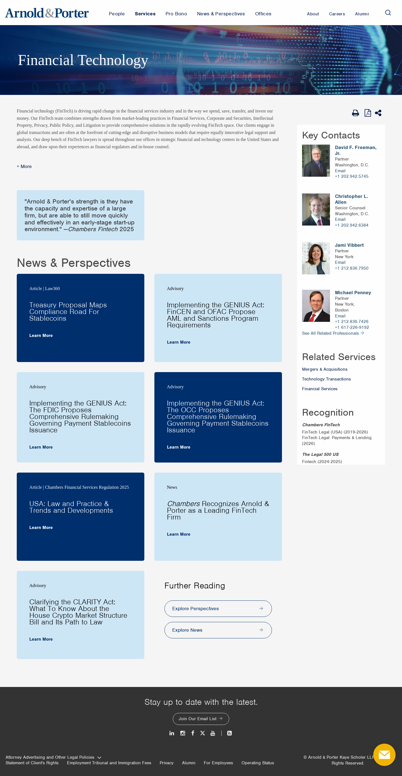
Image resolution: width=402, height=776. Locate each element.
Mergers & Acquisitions (325, 369)
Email (340, 171)
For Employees (218, 763)
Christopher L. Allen (351, 199)
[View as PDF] (368, 112)
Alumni (188, 763)
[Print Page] (357, 113)
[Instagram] (183, 733)
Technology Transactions (326, 379)
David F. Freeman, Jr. (356, 150)
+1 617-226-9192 (352, 327)
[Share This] (380, 113)
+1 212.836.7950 (351, 268)
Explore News (187, 630)
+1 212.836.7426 (351, 321)
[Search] (388, 12)
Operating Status (257, 763)
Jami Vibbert (349, 245)
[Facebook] (192, 733)
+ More (24, 166)
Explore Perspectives (195, 608)
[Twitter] (202, 733)
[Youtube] (213, 733)
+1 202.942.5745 (351, 176)
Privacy (167, 763)
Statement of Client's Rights (32, 763)
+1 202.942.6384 (351, 225)
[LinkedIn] (172, 733)
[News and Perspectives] (227, 733)
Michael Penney (353, 293)
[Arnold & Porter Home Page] (47, 12)
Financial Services (320, 389)
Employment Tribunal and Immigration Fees (109, 763)
